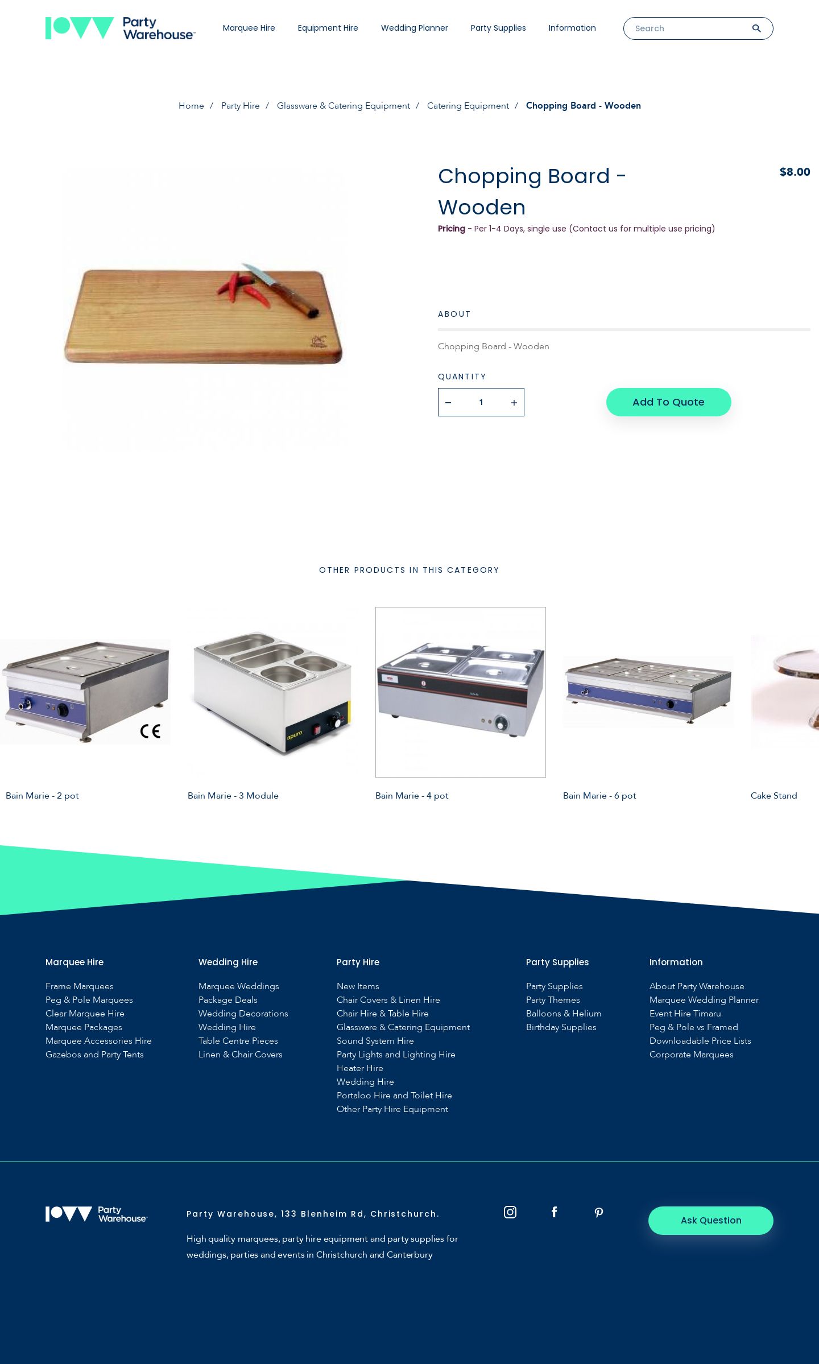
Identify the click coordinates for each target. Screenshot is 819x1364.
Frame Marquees (80, 986)
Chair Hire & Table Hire (383, 1013)
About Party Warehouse (697, 986)
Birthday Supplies (561, 1027)
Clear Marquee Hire (85, 1013)
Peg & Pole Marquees (89, 1000)
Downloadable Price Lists (700, 1041)
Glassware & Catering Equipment (343, 106)
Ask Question (711, 1220)
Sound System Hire (375, 1041)
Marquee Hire (249, 28)
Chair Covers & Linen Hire (388, 1000)
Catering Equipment (468, 106)
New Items (358, 986)
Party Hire (240, 106)
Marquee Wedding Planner (704, 1000)
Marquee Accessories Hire (99, 1041)
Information (572, 28)
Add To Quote (668, 402)
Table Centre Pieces (238, 1041)
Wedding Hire (227, 1027)
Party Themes (553, 1000)
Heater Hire (360, 1068)
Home (191, 106)
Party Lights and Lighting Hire (396, 1054)
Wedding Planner (414, 28)
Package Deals (228, 1000)
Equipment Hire (328, 28)
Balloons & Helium (564, 1013)
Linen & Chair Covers (240, 1054)
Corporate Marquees (692, 1054)
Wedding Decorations (243, 1013)
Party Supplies (498, 28)
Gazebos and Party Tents (95, 1054)
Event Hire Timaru (685, 1013)
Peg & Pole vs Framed (694, 1027)
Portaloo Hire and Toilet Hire (394, 1095)
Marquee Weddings (238, 986)
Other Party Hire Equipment (392, 1109)
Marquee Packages (84, 1027)
